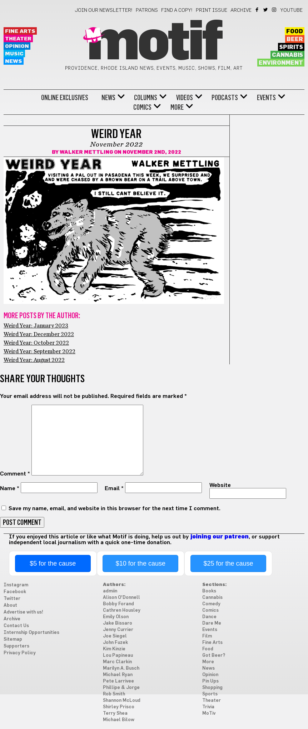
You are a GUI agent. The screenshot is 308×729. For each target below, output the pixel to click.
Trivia (208, 707)
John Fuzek (115, 642)
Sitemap (13, 639)
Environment (281, 63)
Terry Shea (115, 713)
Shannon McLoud (121, 700)
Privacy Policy (20, 653)
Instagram (274, 10)
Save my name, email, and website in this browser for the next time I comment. (114, 508)
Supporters (16, 646)
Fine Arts (20, 31)
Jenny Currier (118, 629)
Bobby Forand (118, 604)
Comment (15, 474)
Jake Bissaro (117, 623)
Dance (209, 617)
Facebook (257, 10)
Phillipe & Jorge (121, 687)
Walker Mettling (86, 152)
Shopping (212, 687)
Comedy (211, 604)
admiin (110, 591)
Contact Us (16, 626)
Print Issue (211, 10)
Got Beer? (213, 655)
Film (207, 636)
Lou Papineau (118, 655)
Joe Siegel (115, 636)
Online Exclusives (64, 97)
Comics (142, 107)
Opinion (17, 46)
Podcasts (225, 97)
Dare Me (211, 623)
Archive (241, 10)
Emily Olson (116, 617)
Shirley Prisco (118, 707)
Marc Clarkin (117, 662)
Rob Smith (114, 694)
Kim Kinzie (114, 649)
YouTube (291, 10)
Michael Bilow (118, 720)
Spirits (291, 47)
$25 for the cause (228, 563)
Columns (145, 97)
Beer (295, 39)
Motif (154, 43)
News (13, 61)
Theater (18, 38)
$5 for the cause (53, 563)
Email (114, 488)
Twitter (266, 10)
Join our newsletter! (104, 10)
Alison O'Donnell (121, 597)
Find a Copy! (177, 10)
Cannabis (287, 55)
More (177, 107)
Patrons (147, 10)
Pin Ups (210, 681)
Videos (184, 97)
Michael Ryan (118, 675)
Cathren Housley (121, 610)
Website (220, 485)
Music (14, 53)
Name (9, 488)
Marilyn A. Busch (121, 668)
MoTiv (208, 713)
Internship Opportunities (31, 632)
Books (209, 591)
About (10, 605)
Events (266, 97)
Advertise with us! (23, 612)
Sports (210, 694)
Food (294, 31)
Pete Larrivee (118, 681)
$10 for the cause (140, 563)
